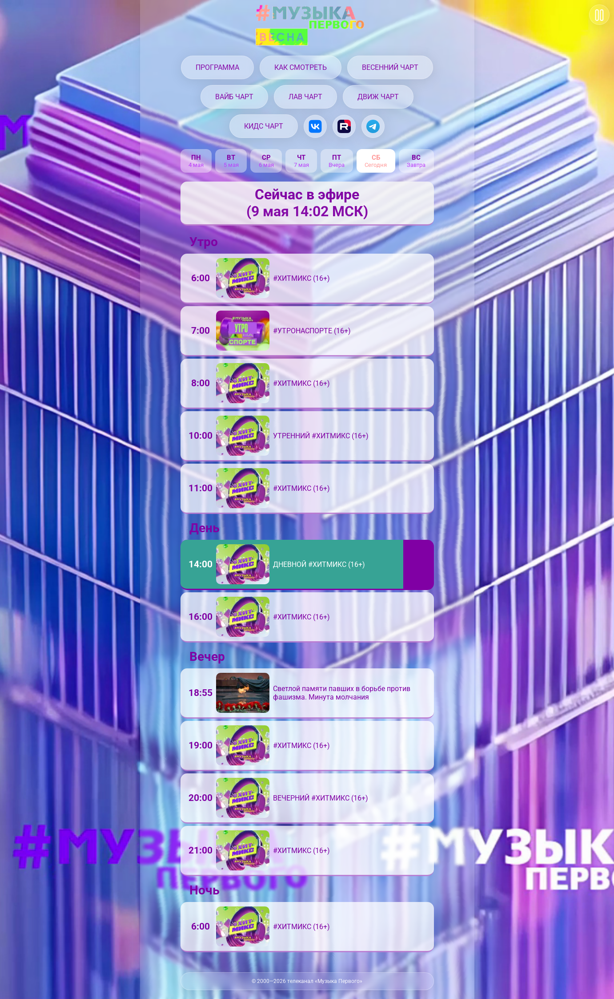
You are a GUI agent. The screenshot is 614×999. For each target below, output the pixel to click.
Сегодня (376, 165)
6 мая (266, 165)
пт (336, 158)
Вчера (337, 165)
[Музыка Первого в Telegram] (373, 126)
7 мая (301, 165)
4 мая (196, 165)
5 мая (231, 165)
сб (376, 158)
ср (266, 158)
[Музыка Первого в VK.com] (315, 126)
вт (231, 158)
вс (416, 158)
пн (196, 158)
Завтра (416, 165)
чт (301, 158)
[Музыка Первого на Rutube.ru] (344, 126)
